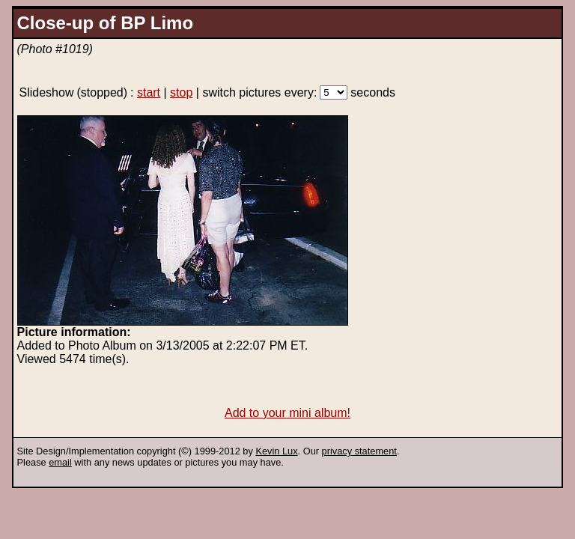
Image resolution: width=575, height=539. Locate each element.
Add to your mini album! (287, 412)
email (60, 462)
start (148, 92)
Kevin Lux (276, 451)
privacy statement (359, 451)
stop (181, 92)
